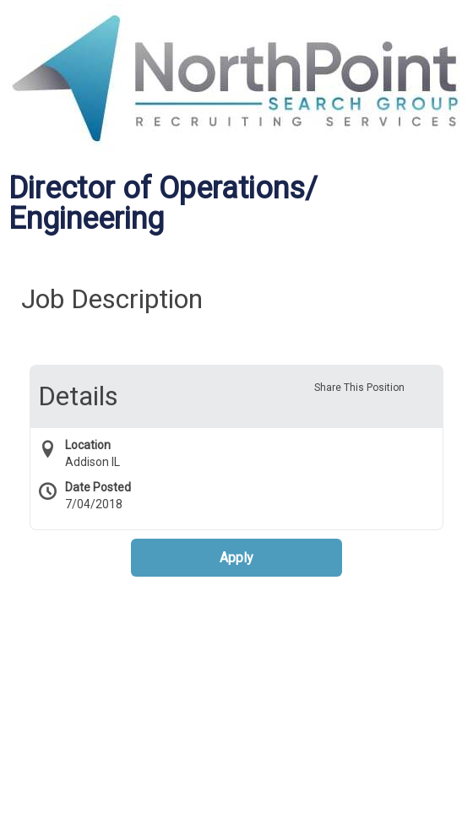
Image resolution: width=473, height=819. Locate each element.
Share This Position (359, 387)
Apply (236, 558)
